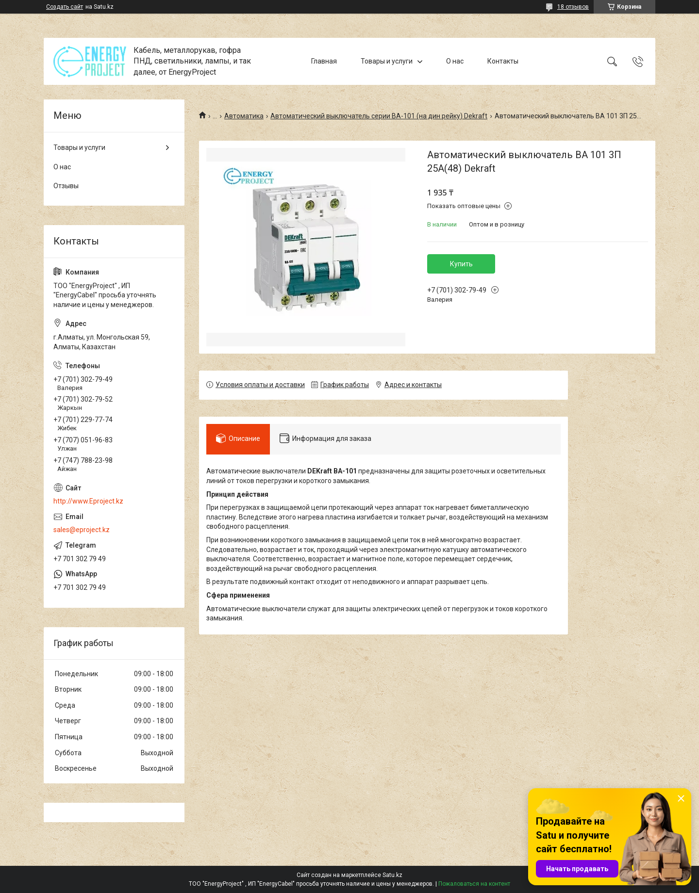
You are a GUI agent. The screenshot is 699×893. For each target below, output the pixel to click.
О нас (455, 61)
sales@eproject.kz (81, 530)
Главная (324, 61)
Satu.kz (392, 875)
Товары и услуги (387, 61)
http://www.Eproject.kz (88, 501)
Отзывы (66, 186)
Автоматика (244, 116)
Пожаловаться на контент (474, 883)
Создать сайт (64, 6)
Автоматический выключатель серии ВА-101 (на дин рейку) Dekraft (378, 116)
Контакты (502, 61)
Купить (461, 264)
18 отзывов (573, 6)
